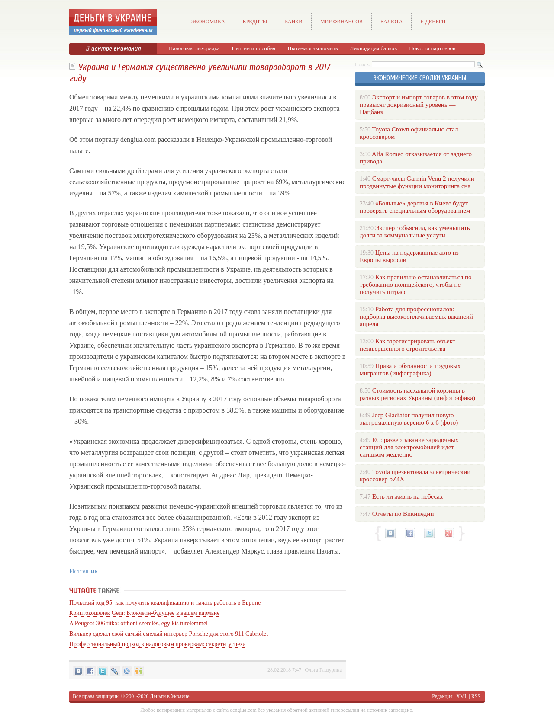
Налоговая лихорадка (194, 48)
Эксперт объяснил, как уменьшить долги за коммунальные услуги (415, 231)
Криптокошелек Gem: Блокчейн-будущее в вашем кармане (144, 613)
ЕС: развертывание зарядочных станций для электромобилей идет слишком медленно (409, 447)
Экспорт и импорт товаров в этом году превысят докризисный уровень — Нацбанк (419, 104)
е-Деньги (432, 22)
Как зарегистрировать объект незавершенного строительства (407, 345)
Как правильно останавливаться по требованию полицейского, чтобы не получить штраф (415, 284)
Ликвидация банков (373, 48)
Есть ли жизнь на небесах (407, 496)
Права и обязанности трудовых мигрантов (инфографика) (410, 369)
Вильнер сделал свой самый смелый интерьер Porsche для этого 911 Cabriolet (168, 633)
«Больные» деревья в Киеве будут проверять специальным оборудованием (415, 207)
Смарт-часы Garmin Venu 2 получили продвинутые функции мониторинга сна (417, 182)
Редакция (442, 696)
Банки (294, 22)
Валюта (391, 22)
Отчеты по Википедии (403, 513)
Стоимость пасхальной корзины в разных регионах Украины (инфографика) (417, 394)
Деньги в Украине (169, 696)
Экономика (208, 22)
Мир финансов (341, 22)
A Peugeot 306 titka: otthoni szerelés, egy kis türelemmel (138, 623)
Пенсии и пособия (253, 48)
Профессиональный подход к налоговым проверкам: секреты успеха (157, 644)
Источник (83, 571)
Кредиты (255, 22)
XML (461, 696)
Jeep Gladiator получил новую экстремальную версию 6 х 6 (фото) (409, 419)
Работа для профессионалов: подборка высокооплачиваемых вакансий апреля (416, 316)
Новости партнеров (432, 48)
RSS (475, 696)
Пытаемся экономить (312, 48)
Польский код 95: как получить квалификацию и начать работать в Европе (165, 602)
